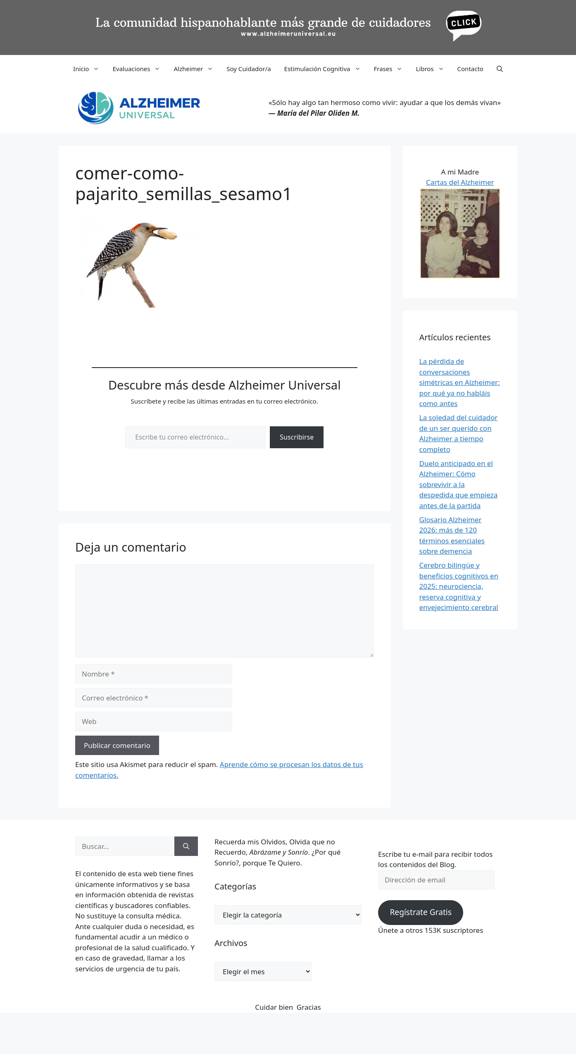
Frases (391, 68)
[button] (499, 68)
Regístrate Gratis (420, 912)
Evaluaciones (139, 68)
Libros (433, 68)
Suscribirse (297, 437)
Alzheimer (197, 68)
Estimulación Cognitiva (325, 68)
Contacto (470, 69)
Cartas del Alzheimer (460, 182)
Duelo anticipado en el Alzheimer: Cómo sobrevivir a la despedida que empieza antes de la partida (458, 484)
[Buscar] (186, 846)
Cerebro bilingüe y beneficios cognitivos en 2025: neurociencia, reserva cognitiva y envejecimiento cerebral (459, 586)
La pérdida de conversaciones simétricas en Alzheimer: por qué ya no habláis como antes (459, 382)
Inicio (89, 68)
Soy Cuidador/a (248, 69)
